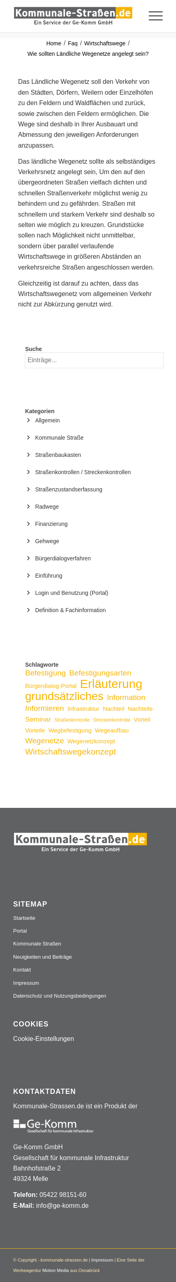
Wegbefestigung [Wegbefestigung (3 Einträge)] (69, 730)
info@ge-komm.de (62, 1205)
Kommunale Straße (59, 437)
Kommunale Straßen (37, 944)
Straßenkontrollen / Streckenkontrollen (83, 472)
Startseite (24, 918)
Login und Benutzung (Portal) (71, 593)
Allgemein (47, 420)
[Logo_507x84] (73, 16)
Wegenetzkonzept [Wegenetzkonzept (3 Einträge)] (91, 741)
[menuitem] (152, 16)
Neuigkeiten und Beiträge (42, 957)
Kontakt (22, 970)
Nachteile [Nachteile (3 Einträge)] (140, 709)
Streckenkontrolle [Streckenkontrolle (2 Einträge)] (112, 720)
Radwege (47, 506)
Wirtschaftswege (105, 43)
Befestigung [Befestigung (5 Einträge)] (45, 673)
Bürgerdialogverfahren (63, 558)
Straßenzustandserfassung (68, 489)
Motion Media (55, 1270)
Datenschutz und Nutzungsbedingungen (59, 996)
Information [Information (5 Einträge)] (126, 697)
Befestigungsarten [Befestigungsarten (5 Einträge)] (100, 673)
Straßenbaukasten (58, 455)
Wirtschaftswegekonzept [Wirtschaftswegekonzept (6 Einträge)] (70, 751)
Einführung (48, 575)
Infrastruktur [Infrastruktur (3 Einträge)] (83, 709)
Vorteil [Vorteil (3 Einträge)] (142, 719)
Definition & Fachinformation (70, 610)
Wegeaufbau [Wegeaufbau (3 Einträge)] (112, 730)
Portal (20, 931)
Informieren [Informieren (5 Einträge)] (44, 708)
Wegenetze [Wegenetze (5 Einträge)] (44, 740)
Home (53, 43)
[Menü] (152, 16)
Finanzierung (51, 524)
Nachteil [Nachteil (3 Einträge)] (114, 709)
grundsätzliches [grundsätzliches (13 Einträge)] (64, 696)
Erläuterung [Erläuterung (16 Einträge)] (111, 683)
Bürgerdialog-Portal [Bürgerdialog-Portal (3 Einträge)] (50, 686)
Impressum (26, 983)
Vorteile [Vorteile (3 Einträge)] (35, 730)
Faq (73, 43)
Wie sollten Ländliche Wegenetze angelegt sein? (88, 54)
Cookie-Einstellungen (43, 1038)
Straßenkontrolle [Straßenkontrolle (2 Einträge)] (72, 720)
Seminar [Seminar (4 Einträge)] (38, 719)
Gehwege (47, 541)
